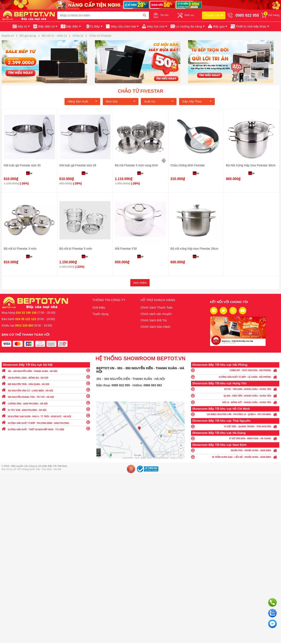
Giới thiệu (99, 307)
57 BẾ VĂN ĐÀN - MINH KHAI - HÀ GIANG (235, 438)
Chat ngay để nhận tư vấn (272, 624)
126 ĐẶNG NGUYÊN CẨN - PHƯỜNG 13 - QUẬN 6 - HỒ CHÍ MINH (235, 414)
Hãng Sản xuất (82, 101)
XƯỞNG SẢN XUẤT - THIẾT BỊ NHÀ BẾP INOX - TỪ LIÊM (46, 428)
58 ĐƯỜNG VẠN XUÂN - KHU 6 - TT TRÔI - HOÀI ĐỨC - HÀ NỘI (46, 415)
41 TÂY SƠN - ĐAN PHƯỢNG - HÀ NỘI (46, 409)
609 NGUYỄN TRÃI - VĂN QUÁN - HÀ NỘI (46, 383)
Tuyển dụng (101, 314)
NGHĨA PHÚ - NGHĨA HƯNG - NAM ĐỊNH (235, 450)
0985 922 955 (121, 385)
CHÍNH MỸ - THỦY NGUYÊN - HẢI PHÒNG (235, 370)
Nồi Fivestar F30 (126, 248)
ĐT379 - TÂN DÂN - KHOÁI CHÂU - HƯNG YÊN (235, 389)
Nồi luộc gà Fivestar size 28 (77, 165)
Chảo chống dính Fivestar (188, 165)
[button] (249, 26)
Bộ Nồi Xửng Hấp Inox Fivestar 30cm (251, 165)
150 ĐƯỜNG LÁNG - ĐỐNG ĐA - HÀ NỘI (46, 376)
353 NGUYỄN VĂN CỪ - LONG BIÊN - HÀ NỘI (46, 389)
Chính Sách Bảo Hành (156, 326)
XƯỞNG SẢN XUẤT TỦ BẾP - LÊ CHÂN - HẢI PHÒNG (235, 376)
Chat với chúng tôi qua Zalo (272, 613)
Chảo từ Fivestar (140, 91)
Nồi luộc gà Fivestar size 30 (22, 165)
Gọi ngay (272, 602)
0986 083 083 (153, 385)
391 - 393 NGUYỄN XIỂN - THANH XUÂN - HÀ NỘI (46, 370)
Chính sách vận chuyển (156, 314)
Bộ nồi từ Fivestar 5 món (75, 248)
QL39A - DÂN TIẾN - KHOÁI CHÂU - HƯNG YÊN (235, 395)
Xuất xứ (158, 101)
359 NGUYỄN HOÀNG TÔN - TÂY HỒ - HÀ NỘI (46, 396)
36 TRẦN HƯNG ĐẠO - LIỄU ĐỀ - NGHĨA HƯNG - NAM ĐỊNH (235, 456)
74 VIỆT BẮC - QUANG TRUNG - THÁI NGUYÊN (235, 426)
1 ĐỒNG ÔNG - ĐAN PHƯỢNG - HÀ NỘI (46, 402)
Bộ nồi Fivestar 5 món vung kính (136, 165)
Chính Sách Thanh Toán (157, 307)
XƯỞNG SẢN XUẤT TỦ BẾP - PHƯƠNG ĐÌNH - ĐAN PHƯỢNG (46, 422)
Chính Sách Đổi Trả (154, 320)
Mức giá (120, 101)
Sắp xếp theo (197, 101)
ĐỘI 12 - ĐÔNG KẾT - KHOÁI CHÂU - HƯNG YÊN (235, 402)
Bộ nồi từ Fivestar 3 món (20, 248)
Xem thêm (140, 282)
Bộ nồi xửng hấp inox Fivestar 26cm (194, 248)
